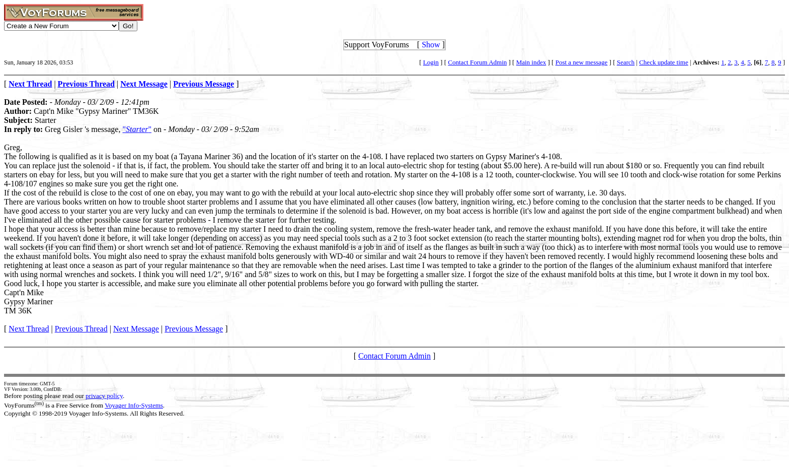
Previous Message (194, 328)
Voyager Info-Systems (134, 405)
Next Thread (29, 328)
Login (431, 62)
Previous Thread (81, 328)
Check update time (663, 62)
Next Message (136, 328)
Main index (531, 62)
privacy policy (104, 395)
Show (431, 44)
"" (136, 129)
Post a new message (582, 62)
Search (626, 62)
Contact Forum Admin (477, 62)
